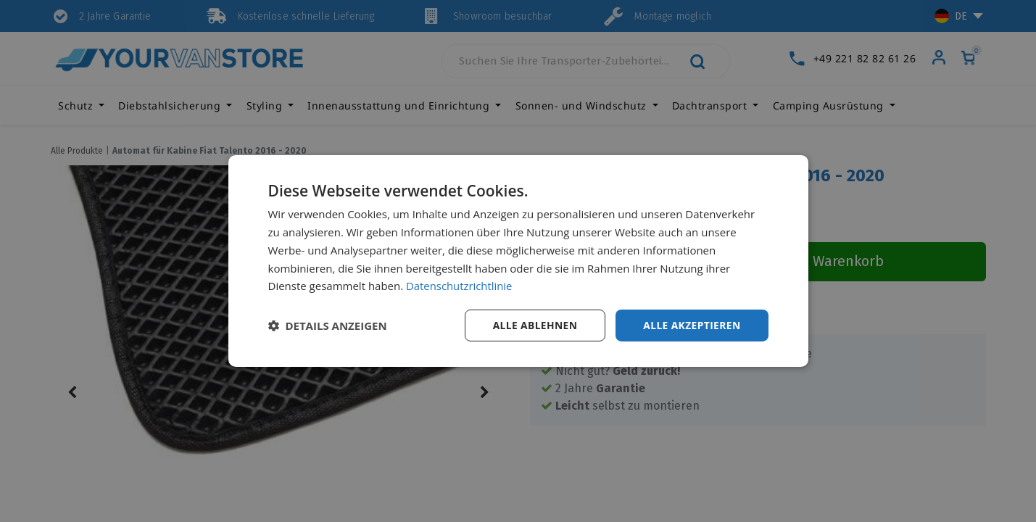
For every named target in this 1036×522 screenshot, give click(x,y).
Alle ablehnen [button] (533, 325)
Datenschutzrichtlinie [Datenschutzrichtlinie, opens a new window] (459, 285)
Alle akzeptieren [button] (691, 325)
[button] (327, 326)
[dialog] (518, 261)
